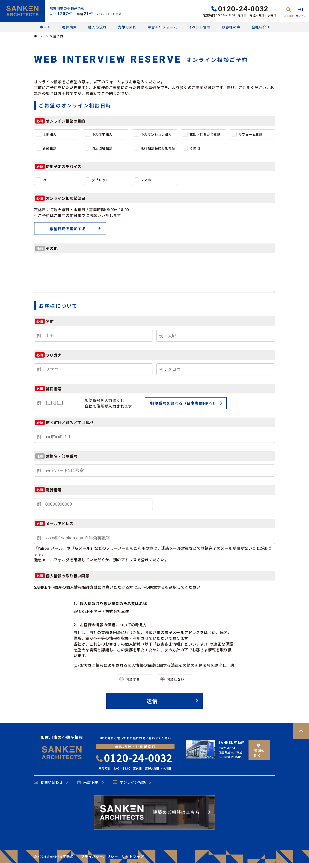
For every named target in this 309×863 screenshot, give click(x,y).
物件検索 (69, 27)
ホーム (45, 27)
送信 (152, 701)
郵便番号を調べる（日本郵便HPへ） (183, 403)
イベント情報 (199, 27)
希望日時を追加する (67, 228)
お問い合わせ (48, 782)
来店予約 (87, 782)
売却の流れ (127, 27)
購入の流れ (97, 27)
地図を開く (259, 751)
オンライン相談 (129, 782)
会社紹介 (259, 27)
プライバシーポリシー (99, 856)
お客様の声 (231, 27)
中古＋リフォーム (162, 27)
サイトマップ (133, 856)
